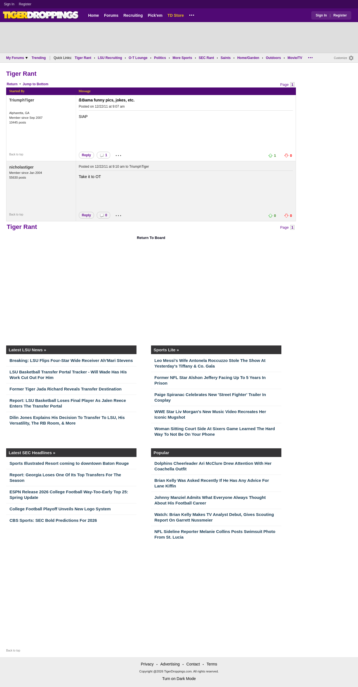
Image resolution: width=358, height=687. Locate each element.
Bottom (42, 84)
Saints (226, 58)
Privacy (147, 664)
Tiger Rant (83, 58)
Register (25, 4)
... (191, 14)
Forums (111, 15)
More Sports (182, 58)
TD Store (176, 15)
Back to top (16, 154)
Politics (160, 58)
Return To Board (151, 238)
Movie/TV (295, 58)
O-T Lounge (138, 58)
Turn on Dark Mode (179, 678)
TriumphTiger (21, 100)
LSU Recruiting (110, 58)
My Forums (17, 58)
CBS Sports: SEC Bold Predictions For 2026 (53, 520)
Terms (211, 664)
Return (12, 84)
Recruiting (133, 15)
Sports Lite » (166, 349)
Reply (86, 155)
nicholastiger (21, 167)
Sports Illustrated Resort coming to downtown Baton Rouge (69, 463)
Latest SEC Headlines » (32, 452)
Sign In (9, 4)
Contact (193, 664)
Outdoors (273, 58)
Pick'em (155, 15)
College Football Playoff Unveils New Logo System (60, 508)
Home (93, 15)
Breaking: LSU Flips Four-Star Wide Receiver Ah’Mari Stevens (71, 360)
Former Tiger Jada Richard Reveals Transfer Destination (66, 389)
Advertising (170, 664)
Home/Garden (248, 58)
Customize (340, 58)
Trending (39, 58)
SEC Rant (206, 58)
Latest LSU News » (27, 349)
